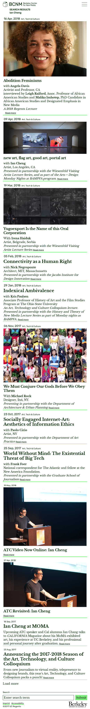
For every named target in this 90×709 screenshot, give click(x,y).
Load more (11, 683)
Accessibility (17, 703)
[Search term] (38, 697)
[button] (84, 4)
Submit (81, 697)
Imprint (6, 703)
